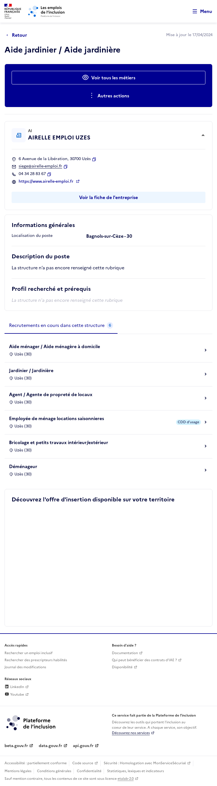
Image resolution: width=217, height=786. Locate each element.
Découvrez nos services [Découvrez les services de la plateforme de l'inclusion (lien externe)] (131, 732)
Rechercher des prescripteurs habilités (36, 660)
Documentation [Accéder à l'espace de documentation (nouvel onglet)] (125, 653)
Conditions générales (54, 771)
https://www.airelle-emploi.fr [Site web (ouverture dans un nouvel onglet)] (47, 181)
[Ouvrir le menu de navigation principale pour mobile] (199, 11)
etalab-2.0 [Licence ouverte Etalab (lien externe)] (126, 778)
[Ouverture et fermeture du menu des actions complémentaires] (108, 95)
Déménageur (23, 466)
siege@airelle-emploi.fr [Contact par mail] (40, 166)
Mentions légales (18, 771)
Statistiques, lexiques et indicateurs (135, 771)
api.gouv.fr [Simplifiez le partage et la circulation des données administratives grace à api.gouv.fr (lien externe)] (83, 746)
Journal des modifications (25, 667)
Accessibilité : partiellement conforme (36, 763)
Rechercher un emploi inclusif (29, 653)
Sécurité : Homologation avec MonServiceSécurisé (145, 763)
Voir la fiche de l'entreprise (108, 197)
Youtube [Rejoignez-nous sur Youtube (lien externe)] (14, 694)
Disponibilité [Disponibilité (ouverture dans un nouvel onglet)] (122, 667)
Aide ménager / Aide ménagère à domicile (54, 346)
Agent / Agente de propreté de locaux (50, 394)
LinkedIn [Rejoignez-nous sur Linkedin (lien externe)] (14, 686)
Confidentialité (89, 771)
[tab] (61, 325)
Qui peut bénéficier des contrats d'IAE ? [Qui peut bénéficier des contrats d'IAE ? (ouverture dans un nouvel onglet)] (144, 660)
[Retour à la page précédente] (18, 35)
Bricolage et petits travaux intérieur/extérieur (58, 442)
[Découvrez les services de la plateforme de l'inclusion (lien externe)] (31, 722)
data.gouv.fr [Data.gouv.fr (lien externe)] (50, 746)
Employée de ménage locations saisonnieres (56, 418)
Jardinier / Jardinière (31, 370)
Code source (82, 763)
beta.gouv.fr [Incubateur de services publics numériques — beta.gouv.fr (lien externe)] (16, 746)
